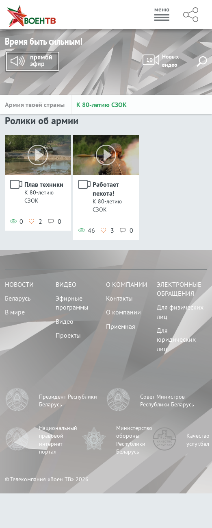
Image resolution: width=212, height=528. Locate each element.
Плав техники (43, 184)
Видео (66, 284)
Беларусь (17, 298)
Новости (19, 284)
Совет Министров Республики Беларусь (167, 400)
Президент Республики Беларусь (68, 400)
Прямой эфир (32, 61)
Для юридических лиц (176, 339)
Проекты (68, 335)
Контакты (119, 298)
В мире (15, 312)
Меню (162, 14)
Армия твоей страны (35, 104)
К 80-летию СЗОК (101, 104)
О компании (126, 284)
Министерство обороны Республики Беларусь (134, 440)
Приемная (120, 326)
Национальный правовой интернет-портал (58, 440)
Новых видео (161, 60)
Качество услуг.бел (198, 439)
